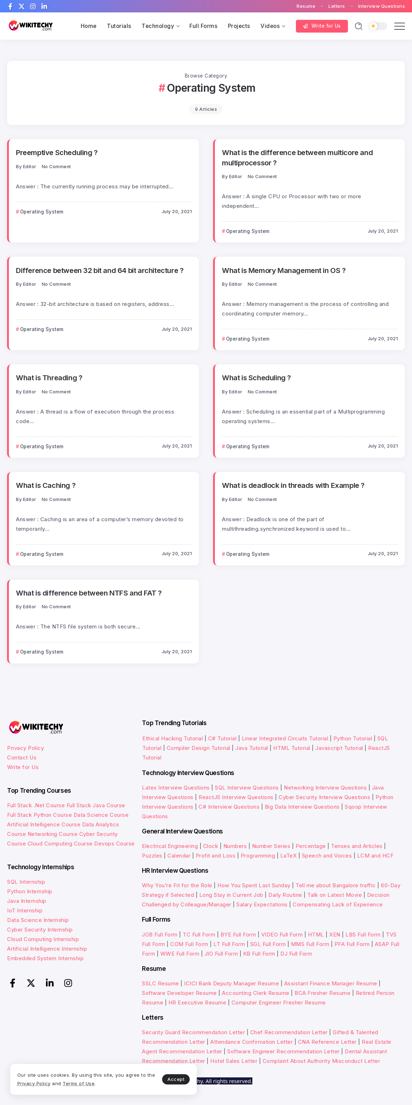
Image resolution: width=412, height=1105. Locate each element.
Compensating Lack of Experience (338, 904)
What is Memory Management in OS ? (284, 270)
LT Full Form (229, 944)
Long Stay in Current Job (231, 895)
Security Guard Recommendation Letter (193, 1032)
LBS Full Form (363, 934)
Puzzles (152, 855)
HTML (316, 934)
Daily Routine (285, 895)
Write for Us (23, 767)
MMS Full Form (310, 944)
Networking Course (53, 834)
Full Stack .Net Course (36, 805)
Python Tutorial (352, 738)
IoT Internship (24, 910)
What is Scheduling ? (256, 377)
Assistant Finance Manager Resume (330, 983)
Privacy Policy (25, 748)
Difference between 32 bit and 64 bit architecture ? (99, 270)
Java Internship (26, 901)
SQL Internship (26, 881)
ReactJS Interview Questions (236, 797)
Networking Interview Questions (325, 787)
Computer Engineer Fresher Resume (278, 1002)
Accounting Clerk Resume (256, 993)
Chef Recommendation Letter (289, 1032)
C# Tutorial (223, 738)
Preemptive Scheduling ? (57, 152)
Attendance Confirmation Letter (251, 1041)
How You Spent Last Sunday (254, 885)
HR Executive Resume (197, 1002)
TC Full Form (199, 934)
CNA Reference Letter (327, 1041)
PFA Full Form (352, 944)
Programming (258, 855)
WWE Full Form (180, 953)
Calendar (178, 855)
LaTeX (288, 855)
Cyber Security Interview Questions (324, 797)
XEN (335, 934)
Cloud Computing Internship (43, 939)
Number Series (271, 846)
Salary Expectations (262, 904)
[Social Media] (10, 6)
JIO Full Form (221, 953)
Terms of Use (88, 1083)
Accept (166, 1079)
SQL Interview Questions (247, 787)
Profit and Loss (216, 855)
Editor (29, 166)
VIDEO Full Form (282, 934)
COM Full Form (189, 944)
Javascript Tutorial (339, 748)
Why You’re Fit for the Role (177, 885)
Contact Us (21, 757)
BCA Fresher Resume (322, 993)
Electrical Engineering (170, 846)
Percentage (311, 846)
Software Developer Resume (179, 993)
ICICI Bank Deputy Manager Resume (231, 983)
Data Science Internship (38, 920)
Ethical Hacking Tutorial (172, 738)
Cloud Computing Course (60, 843)
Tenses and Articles (357, 846)
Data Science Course (101, 814)
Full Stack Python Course (39, 814)
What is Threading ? (49, 377)
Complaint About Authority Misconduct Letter (321, 1061)
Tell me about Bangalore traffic (336, 885)
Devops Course (114, 843)
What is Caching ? (45, 485)
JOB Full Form (160, 934)
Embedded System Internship (45, 958)
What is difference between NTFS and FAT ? (88, 592)
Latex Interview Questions (176, 787)
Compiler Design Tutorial (198, 748)
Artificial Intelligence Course (43, 824)
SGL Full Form (268, 944)
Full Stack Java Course (96, 805)
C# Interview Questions (229, 806)
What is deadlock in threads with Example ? (293, 485)
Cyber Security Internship (40, 929)
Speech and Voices (327, 855)
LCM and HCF (375, 855)
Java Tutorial (251, 748)
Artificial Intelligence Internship (47, 948)
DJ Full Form (296, 953)
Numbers (235, 846)
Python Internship (29, 891)
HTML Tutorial (291, 748)
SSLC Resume (160, 983)
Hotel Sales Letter (233, 1061)
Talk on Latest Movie (334, 895)
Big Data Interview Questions (302, 806)
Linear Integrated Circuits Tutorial (285, 738)
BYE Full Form (238, 934)
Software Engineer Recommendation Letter (283, 1051)
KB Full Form (259, 953)
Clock (210, 846)
